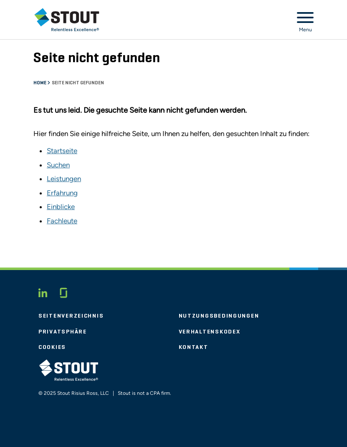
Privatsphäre (62, 332)
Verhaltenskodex (210, 332)
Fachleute (62, 221)
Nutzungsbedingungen (219, 316)
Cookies (52, 347)
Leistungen (64, 178)
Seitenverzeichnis (71, 316)
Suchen (58, 165)
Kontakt (193, 347)
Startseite (62, 150)
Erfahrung (62, 193)
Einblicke (61, 206)
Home (40, 83)
